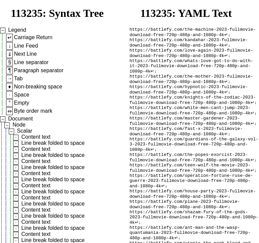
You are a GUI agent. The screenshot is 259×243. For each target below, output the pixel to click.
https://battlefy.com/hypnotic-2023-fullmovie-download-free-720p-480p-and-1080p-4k (189, 100)
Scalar (24, 131)
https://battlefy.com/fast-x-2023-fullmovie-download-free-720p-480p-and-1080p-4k (186, 148)
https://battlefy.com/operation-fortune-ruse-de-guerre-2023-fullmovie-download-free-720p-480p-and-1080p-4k (191, 206)
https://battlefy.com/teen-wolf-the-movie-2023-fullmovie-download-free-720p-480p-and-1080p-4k (190, 191)
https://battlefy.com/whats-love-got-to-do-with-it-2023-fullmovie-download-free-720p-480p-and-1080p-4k (191, 72)
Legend (17, 30)
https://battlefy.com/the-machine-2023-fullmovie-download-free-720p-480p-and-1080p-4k (193, 33)
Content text (35, 137)
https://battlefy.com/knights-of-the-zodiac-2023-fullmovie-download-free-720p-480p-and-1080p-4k (193, 112)
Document (20, 119)
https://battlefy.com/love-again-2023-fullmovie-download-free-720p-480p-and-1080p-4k (191, 57)
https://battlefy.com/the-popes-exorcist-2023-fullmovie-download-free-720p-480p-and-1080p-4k (190, 179)
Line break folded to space (53, 143)
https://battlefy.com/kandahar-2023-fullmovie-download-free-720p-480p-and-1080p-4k (189, 45)
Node (18, 125)
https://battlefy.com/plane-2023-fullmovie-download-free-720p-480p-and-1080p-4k (185, 233)
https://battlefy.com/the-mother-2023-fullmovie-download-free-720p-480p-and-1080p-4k (191, 88)
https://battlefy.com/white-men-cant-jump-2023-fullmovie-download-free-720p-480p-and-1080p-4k (190, 124)
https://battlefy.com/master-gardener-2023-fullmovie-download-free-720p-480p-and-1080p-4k (190, 136)
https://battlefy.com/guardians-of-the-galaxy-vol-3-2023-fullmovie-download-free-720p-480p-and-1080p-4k (194, 164)
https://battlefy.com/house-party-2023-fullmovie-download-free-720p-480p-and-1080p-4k (193, 221)
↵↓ (227, 36)
